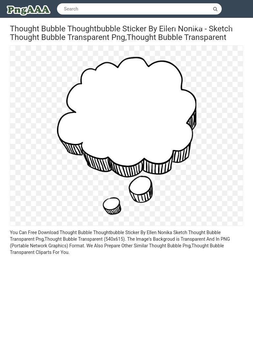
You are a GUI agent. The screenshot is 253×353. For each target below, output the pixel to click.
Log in (171, 26)
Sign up (200, 26)
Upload (236, 26)
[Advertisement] (126, 305)
